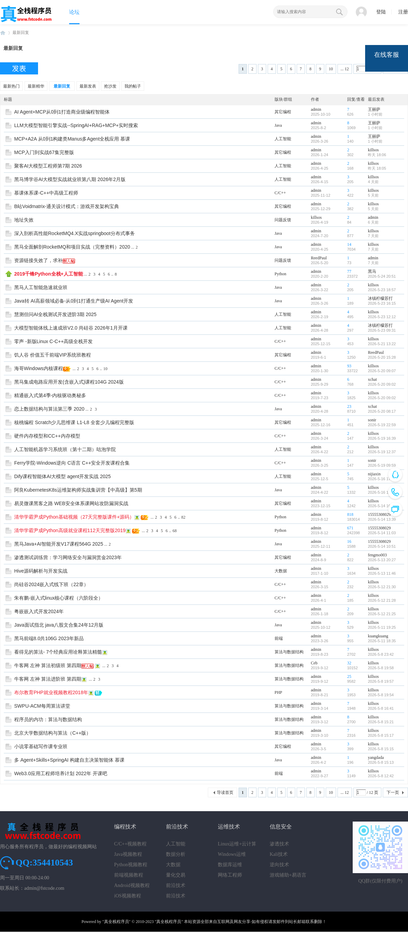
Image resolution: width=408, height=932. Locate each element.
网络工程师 (230, 875)
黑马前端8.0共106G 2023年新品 (49, 638)
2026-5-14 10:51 (382, 546)
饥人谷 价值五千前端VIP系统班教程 (52, 355)
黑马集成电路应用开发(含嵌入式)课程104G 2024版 (69, 382)
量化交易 (175, 875)
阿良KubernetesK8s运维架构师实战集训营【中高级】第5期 (78, 490)
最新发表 (88, 86)
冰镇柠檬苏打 (380, 298)
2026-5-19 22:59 (382, 425)
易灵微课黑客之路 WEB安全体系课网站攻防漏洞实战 (71, 503)
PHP (278, 692)
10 (331, 68)
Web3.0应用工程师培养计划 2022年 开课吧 (60, 773)
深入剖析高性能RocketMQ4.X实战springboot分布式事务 (74, 233)
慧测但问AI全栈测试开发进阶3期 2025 (55, 314)
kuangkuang (378, 636)
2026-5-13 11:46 (382, 573)
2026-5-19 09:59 (382, 465)
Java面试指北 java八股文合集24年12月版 (58, 625)
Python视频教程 (130, 864)
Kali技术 (279, 854)
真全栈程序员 (3, 33)
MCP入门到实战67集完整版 (44, 152)
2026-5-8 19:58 (381, 668)
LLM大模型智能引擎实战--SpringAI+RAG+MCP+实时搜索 (76, 125)
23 (349, 406)
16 (349, 541)
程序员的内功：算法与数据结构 (48, 719)
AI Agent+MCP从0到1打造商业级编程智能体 (62, 112)
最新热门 (11, 86)
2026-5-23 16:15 (382, 303)
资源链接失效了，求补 (38, 260)
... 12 (345, 68)
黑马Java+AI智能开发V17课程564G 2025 (58, 544)
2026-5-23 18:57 (382, 290)
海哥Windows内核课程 (38, 368)
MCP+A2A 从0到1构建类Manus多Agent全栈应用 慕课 (72, 139)
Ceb (314, 663)
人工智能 (283, 138)
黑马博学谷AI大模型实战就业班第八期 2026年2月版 (70, 179)
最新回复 (20, 32)
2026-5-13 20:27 (382, 560)
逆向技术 (279, 864)
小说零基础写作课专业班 (40, 746)
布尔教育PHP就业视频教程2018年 (51, 692)
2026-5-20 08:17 (382, 411)
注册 (403, 12)
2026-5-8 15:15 (381, 749)
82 (183, 517)
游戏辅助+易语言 (288, 875)
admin (316, 109)
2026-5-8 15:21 (381, 722)
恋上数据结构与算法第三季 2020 (49, 409)
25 (349, 676)
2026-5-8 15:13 (381, 762)
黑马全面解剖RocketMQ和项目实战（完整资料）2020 (72, 247)
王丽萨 (374, 109)
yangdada (376, 757)
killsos (373, 149)
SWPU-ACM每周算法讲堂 (42, 706)
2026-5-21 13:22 (382, 344)
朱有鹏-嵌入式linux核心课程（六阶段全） (58, 598)
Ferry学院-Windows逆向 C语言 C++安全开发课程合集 (72, 463)
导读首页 (225, 792)
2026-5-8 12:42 (381, 776)
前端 (279, 638)
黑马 (372, 271)
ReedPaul (319, 258)
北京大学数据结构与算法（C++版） (52, 733)
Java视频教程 (128, 854)
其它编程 (283, 111)
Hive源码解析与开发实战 (40, 571)
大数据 (281, 570)
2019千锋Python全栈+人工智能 (48, 274)
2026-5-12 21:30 (382, 587)
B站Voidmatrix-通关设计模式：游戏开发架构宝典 (66, 206)
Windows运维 (232, 854)
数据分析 (175, 854)
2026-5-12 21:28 (382, 600)
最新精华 (36, 86)
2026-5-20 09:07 (382, 371)
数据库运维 (230, 864)
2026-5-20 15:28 (382, 357)
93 (349, 366)
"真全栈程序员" (116, 921)
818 (350, 514)
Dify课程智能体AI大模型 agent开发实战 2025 (62, 476)
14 (349, 244)
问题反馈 (283, 219)
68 (175, 530)
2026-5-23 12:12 (382, 317)
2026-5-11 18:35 (382, 641)
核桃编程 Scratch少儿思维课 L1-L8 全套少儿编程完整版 (74, 422)
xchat (372, 379)
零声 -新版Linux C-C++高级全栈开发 (53, 341)
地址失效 (24, 220)
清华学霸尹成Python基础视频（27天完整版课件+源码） (74, 517)
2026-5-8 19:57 (381, 681)
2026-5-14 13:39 (382, 519)
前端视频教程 (128, 875)
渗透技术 (279, 843)
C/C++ (280, 192)
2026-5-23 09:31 (382, 330)
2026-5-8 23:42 (381, 654)
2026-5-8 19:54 (381, 695)
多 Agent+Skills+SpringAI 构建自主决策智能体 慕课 (69, 760)
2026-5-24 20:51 (382, 276)
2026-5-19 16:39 (382, 438)
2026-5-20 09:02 (382, 384)
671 (350, 528)
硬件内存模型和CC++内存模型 (47, 436)
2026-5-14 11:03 (382, 533)
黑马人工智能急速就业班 (40, 287)
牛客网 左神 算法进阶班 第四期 (47, 679)
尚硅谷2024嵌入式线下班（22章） (51, 584)
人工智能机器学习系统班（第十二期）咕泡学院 (65, 449)
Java (278, 125)
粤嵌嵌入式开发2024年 (39, 611)
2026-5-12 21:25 (382, 614)
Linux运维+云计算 (237, 843)
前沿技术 (175, 885)
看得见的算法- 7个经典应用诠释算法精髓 (58, 652)
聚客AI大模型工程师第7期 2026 (48, 166)
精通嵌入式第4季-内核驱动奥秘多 (50, 395)
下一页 (393, 792)
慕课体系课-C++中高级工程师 (46, 193)
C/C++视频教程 (130, 843)
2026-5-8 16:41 (381, 708)
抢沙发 (110, 86)
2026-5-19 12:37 (382, 452)
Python (280, 273)
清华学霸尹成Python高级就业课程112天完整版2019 (70, 530)
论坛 (74, 12)
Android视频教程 (132, 885)
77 (349, 271)
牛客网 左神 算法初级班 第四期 (47, 665)
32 (349, 663)
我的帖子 (132, 86)
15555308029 (379, 514)
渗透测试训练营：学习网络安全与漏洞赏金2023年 (68, 557)
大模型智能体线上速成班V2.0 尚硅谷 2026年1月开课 (71, 328)
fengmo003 (377, 555)
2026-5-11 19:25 (382, 627)
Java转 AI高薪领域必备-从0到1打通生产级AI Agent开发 (73, 301)
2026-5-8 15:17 (381, 735)
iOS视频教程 (127, 895)
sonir (372, 420)
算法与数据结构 (289, 651)
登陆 (381, 12)
